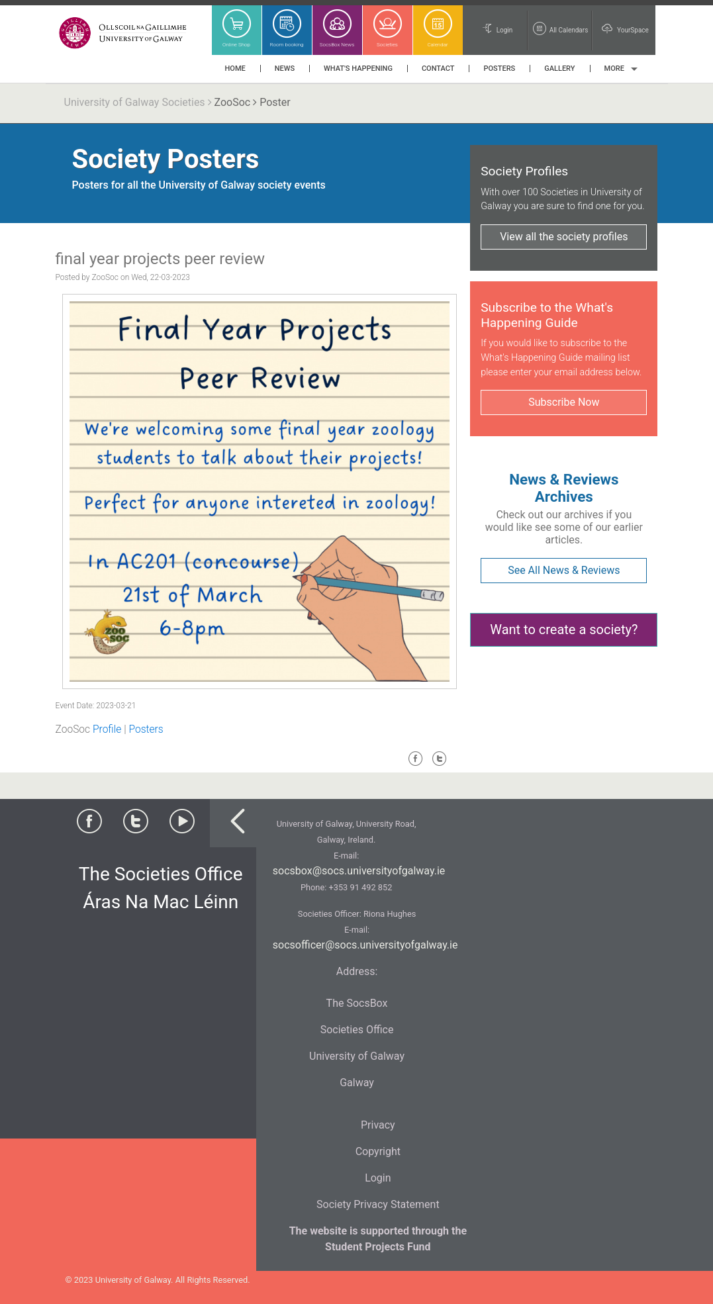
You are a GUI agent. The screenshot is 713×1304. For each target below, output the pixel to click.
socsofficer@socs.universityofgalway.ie (365, 945)
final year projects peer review (160, 259)
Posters (145, 729)
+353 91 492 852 (360, 887)
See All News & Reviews (564, 570)
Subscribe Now (563, 402)
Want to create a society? (564, 629)
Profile (107, 729)
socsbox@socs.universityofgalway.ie (359, 870)
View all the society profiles (564, 236)
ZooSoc (232, 102)
